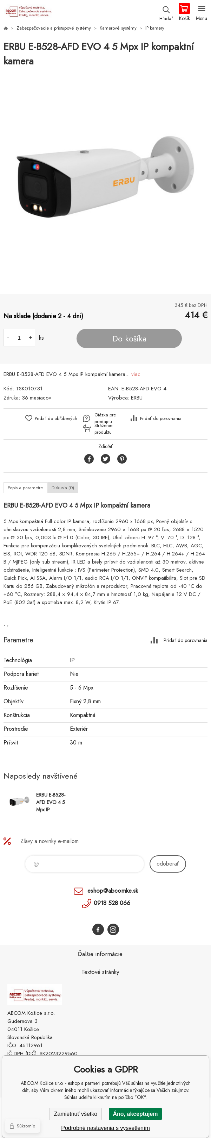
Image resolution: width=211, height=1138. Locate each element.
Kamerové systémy (118, 28)
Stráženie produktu (103, 428)
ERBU (137, 398)
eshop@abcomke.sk (112, 890)
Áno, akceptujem (135, 1114)
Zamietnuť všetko (75, 1114)
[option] (105, 181)
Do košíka (129, 339)
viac (135, 374)
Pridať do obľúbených (56, 418)
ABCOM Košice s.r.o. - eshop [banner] (28, 12)
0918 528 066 (112, 903)
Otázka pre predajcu (105, 418)
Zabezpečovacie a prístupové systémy (54, 28)
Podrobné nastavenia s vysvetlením (105, 1128)
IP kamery (154, 28)
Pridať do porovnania (161, 418)
